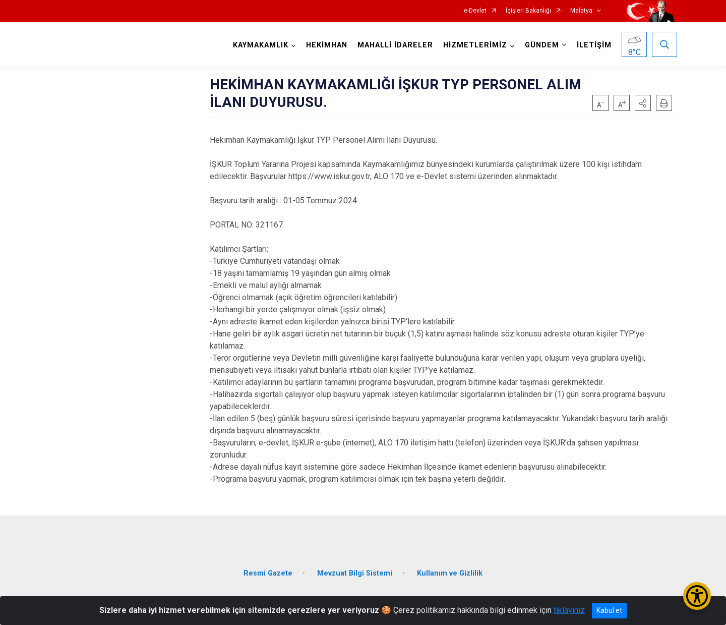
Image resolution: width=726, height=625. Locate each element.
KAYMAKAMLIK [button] (260, 45)
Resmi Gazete (268, 572)
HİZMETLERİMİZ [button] (475, 45)
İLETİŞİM (594, 45)
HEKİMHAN (326, 45)
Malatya (581, 11)
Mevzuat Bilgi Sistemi (354, 572)
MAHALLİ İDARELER (395, 45)
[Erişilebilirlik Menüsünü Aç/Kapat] (697, 596)
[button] (643, 103)
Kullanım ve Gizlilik (449, 572)
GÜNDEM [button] (542, 45)
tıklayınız (569, 610)
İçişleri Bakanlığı (528, 11)
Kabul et (609, 610)
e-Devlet (475, 11)
